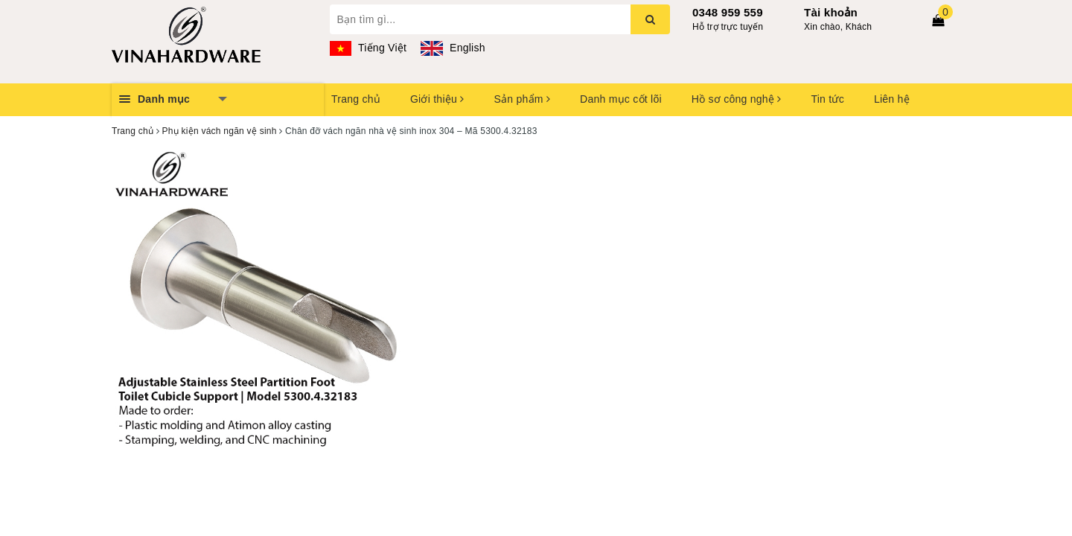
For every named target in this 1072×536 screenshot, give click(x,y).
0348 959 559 (727, 12)
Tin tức (827, 99)
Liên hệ (892, 99)
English (453, 48)
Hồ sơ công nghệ (737, 99)
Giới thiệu (437, 99)
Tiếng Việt (368, 48)
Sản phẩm (522, 99)
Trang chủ (355, 99)
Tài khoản (831, 12)
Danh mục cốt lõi (621, 99)
